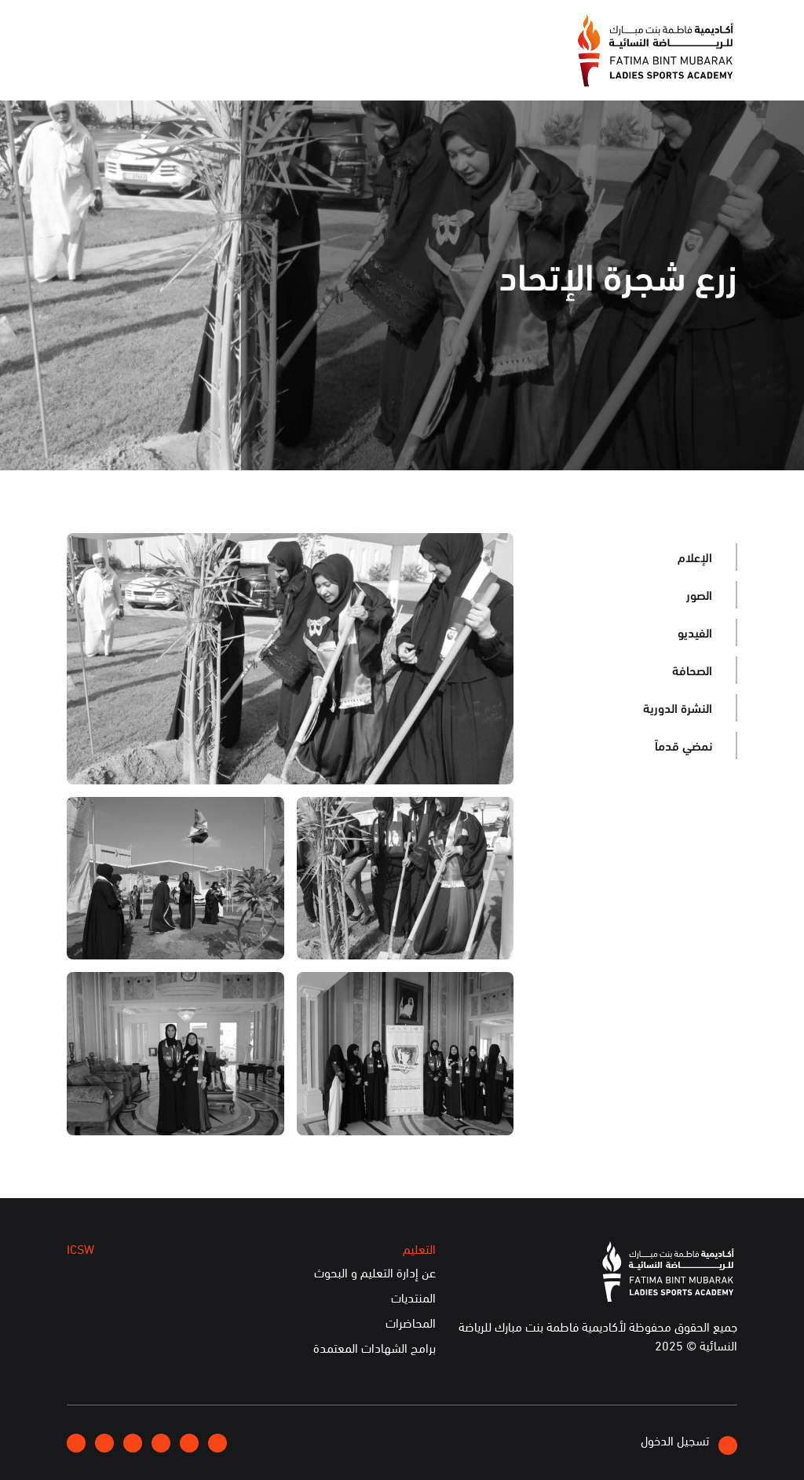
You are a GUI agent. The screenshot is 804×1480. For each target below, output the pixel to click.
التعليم (270, 68)
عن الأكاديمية (480, 68)
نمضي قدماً (683, 744)
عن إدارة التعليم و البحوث (375, 1273)
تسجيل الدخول (689, 1443)
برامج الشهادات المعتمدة (374, 1348)
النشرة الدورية (677, 707)
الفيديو (695, 631)
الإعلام (403, 68)
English (130, 27)
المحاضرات (411, 1323)
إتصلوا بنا (192, 27)
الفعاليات (336, 68)
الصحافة (692, 669)
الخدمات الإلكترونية (123, 68)
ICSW (212, 68)
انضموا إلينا (260, 28)
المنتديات (413, 1298)
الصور (699, 594)
